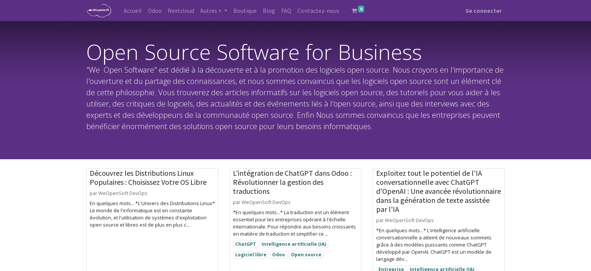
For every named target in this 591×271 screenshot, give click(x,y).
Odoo (278, 254)
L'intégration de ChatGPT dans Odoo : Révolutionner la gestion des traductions (292, 182)
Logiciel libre (250, 254)
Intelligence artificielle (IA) (294, 244)
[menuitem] (133, 10)
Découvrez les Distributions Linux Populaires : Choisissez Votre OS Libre (148, 178)
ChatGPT (245, 244)
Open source (306, 254)
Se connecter (483, 10)
